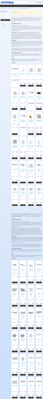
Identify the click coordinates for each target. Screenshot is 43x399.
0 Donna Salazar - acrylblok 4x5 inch (22, 97)
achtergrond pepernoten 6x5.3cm (31, 285)
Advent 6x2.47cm (14, 303)
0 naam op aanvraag (14, 120)
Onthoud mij (2, 18)
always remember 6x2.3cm (22, 362)
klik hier (35, 222)
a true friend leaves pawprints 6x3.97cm (14, 285)
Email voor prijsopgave (31, 103)
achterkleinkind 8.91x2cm (39, 284)
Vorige (27, 207)
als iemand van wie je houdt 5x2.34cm (14, 343)
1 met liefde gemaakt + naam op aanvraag (23, 190)
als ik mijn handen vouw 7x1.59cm (30, 343)
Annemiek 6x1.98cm (39, 362)
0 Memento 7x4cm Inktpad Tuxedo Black (39, 97)
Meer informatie (23, 182)
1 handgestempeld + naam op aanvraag (38, 170)
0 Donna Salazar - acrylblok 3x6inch (38, 73)
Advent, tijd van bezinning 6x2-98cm (23, 304)
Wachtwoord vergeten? (3, 26)
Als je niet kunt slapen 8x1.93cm (39, 343)
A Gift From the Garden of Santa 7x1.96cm (39, 264)
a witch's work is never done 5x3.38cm (23, 285)
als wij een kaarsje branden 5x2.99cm (14, 362)
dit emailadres (17, 238)
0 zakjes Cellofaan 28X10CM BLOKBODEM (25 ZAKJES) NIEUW (15, 146)
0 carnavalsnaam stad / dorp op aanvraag (14, 74)
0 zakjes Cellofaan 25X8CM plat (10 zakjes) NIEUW (39, 121)
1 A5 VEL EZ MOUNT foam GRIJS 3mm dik (39, 146)
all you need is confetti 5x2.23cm (38, 304)
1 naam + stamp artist (23, 263)
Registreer (2, 23)
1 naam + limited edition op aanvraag (14, 263)
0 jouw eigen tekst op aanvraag (30, 97)
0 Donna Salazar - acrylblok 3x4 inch (31, 73)
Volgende (39, 207)
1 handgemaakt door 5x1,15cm (15, 169)
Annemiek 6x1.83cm (30, 362)
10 (37, 207)
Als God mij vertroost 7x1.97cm (39, 323)
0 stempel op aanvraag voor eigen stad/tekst (23, 121)
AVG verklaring (35, 387)
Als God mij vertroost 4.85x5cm (31, 323)
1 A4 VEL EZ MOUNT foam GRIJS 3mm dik (31, 146)
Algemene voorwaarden (3, 395)
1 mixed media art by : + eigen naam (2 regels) (30, 190)
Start (25, 207)
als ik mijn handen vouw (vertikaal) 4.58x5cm (22, 343)
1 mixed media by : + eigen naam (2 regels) (39, 190)
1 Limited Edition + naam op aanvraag (15, 190)
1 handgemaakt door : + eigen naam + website (31, 170)
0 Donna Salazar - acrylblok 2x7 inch (22, 73)
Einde (41, 207)
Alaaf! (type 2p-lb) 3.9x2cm (31, 304)
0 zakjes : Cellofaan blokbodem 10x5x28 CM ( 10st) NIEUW (31, 121)
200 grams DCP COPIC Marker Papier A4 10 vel (31, 264)
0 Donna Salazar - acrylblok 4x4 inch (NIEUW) (14, 97)
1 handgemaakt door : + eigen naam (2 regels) (23, 170)
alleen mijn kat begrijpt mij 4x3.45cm (15, 324)
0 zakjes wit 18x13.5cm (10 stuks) (23, 146)
